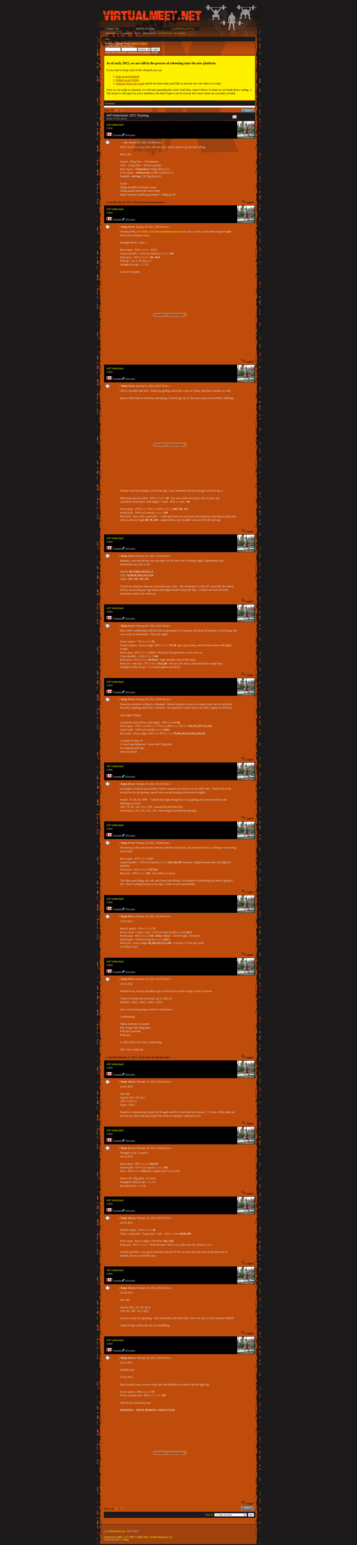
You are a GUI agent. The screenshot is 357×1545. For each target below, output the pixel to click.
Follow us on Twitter (127, 80)
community (127, 33)
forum (138, 33)
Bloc (126, 1539)
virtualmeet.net (112, 33)
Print (248, 111)
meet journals (149, 33)
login (134, 43)
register (144, 43)
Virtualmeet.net (116, 1531)
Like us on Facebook (127, 76)
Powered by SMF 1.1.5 (116, 1537)
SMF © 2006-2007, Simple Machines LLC (151, 1537)
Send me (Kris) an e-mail (130, 83)
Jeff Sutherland (115, 124)
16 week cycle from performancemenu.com (161, 231)
